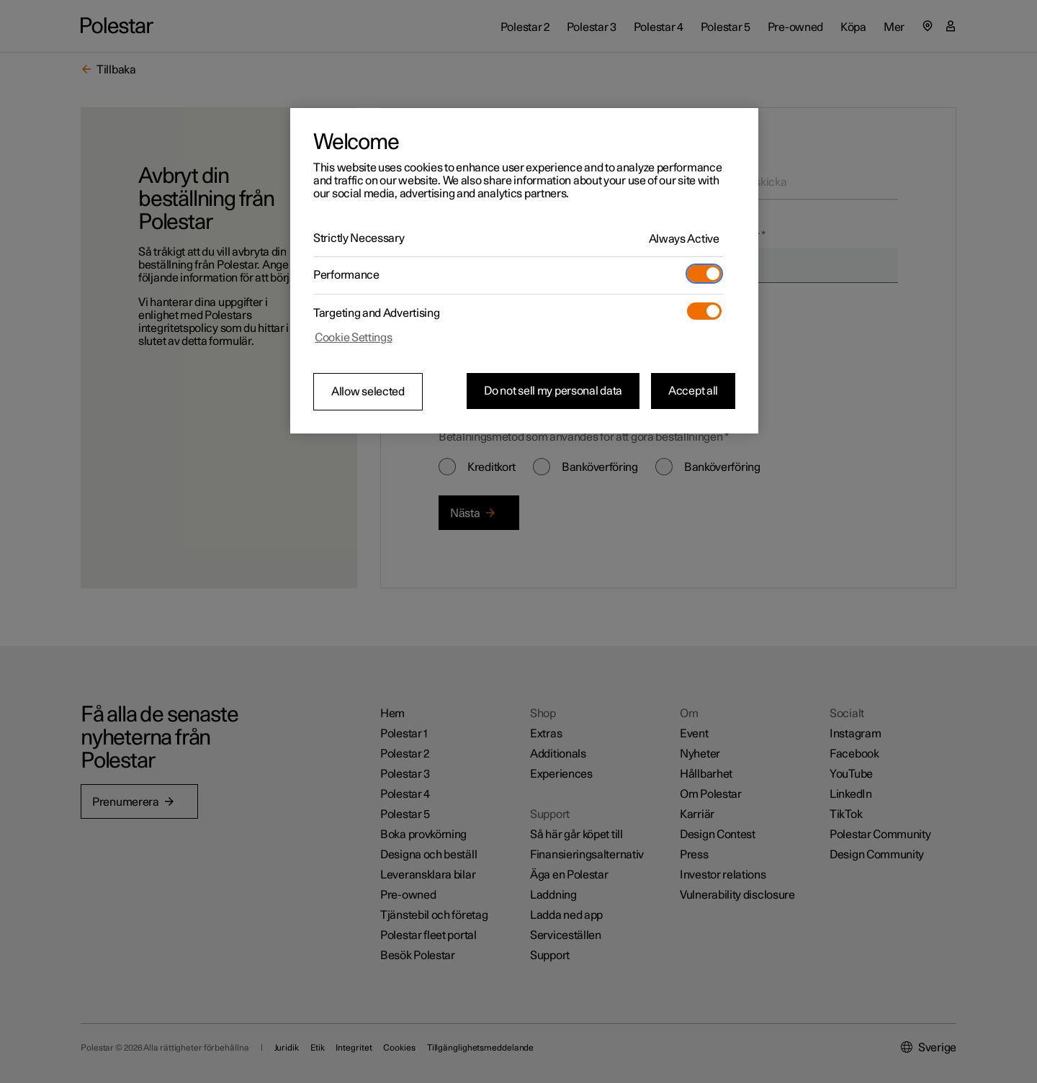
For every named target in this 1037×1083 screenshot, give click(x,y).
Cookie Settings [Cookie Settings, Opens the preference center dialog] (353, 337)
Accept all (693, 391)
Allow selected (368, 391)
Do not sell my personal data (553, 391)
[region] (524, 270)
